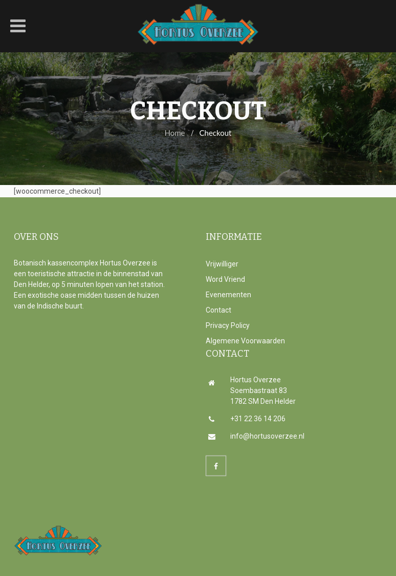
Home (175, 132)
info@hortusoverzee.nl (256, 436)
